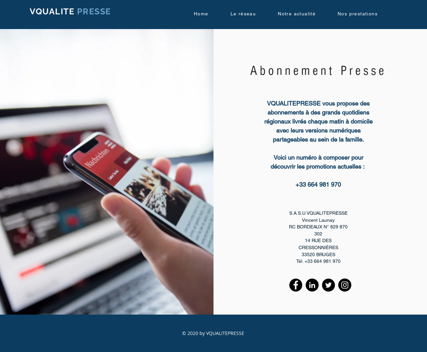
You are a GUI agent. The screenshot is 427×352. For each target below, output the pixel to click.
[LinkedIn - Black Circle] (312, 285)
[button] (249, 14)
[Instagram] (344, 285)
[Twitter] (328, 285)
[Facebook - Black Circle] (295, 285)
